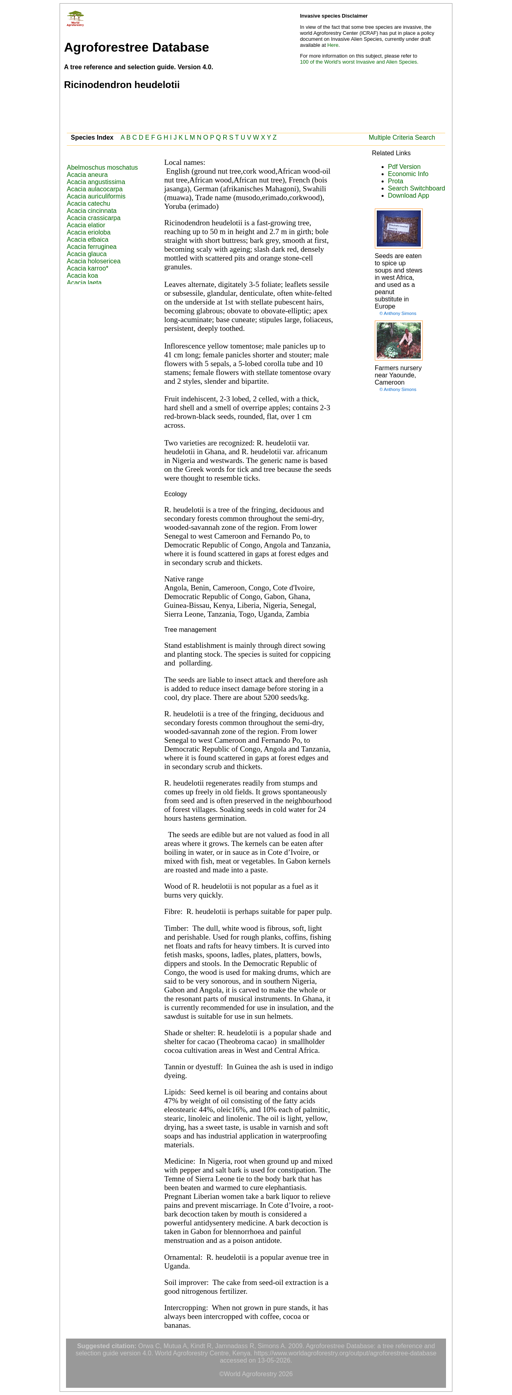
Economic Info (408, 173)
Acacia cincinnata (92, 210)
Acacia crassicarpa (93, 217)
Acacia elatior (86, 225)
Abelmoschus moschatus (102, 167)
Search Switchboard (416, 188)
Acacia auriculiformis (96, 196)
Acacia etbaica (87, 239)
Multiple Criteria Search (402, 137)
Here (332, 45)
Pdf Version (404, 166)
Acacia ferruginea (92, 246)
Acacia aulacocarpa (95, 189)
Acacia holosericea (93, 261)
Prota (395, 181)
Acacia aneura (87, 174)
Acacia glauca (87, 254)
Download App (408, 195)
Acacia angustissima (96, 181)
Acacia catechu (88, 203)
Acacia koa (82, 275)
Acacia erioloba (88, 232)
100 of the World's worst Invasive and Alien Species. (359, 62)
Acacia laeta (84, 282)
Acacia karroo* (87, 268)
